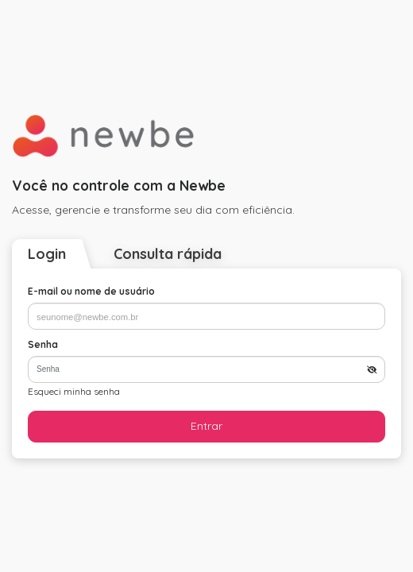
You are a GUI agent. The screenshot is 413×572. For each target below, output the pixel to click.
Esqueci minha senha (74, 391)
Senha (43, 344)
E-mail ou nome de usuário (91, 291)
